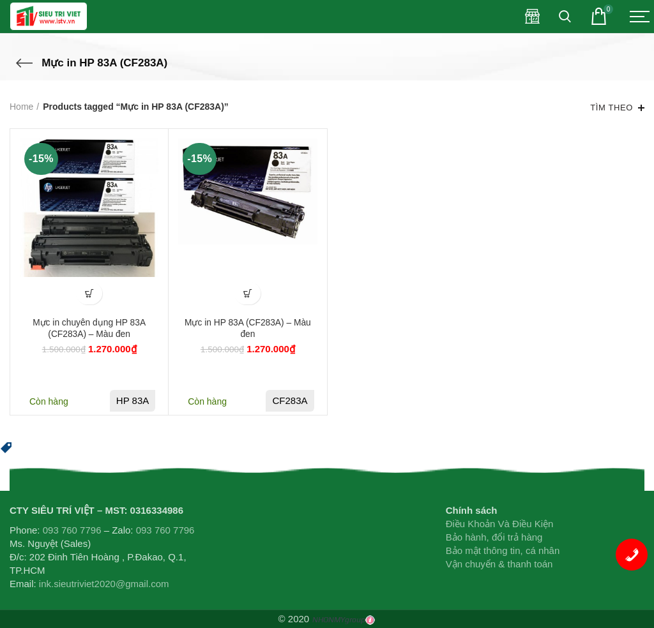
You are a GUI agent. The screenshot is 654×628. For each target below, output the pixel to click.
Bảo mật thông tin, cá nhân (503, 550)
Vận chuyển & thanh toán (499, 563)
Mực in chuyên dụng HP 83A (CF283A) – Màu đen (89, 329)
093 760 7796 (72, 530)
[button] (6, 446)
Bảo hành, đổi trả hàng (494, 537)
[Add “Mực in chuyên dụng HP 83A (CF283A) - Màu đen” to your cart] (89, 293)
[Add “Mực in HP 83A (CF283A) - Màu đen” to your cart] (247, 293)
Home (21, 106)
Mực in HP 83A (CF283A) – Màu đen (247, 329)
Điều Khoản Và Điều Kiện (500, 523)
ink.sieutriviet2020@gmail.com (104, 583)
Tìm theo (611, 107)
